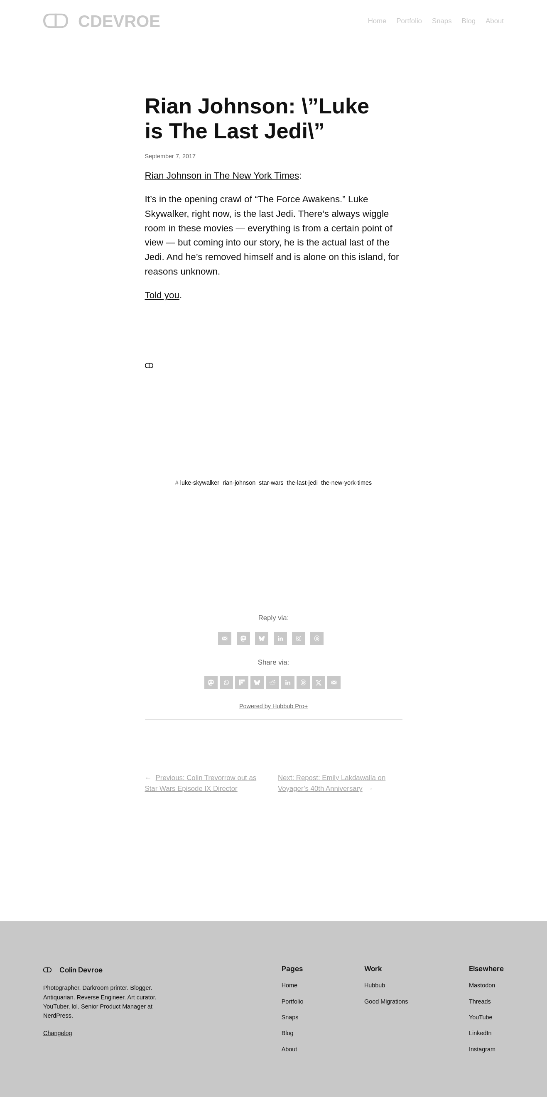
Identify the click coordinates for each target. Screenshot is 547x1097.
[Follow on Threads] (317, 638)
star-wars (271, 482)
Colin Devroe (81, 970)
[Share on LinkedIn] (287, 682)
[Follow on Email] (224, 638)
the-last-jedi (302, 482)
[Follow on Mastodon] (243, 638)
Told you (162, 295)
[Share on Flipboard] (241, 682)
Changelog (57, 1033)
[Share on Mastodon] (211, 682)
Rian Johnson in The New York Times (222, 175)
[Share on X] (318, 682)
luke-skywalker (199, 482)
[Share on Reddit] (272, 682)
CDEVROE (119, 21)
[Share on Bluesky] (257, 682)
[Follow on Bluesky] (261, 638)
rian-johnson (239, 482)
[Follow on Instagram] (298, 638)
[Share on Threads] (303, 682)
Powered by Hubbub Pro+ (273, 706)
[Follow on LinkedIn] (280, 638)
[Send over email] (334, 682)
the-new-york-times (346, 482)
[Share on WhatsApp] (226, 682)
